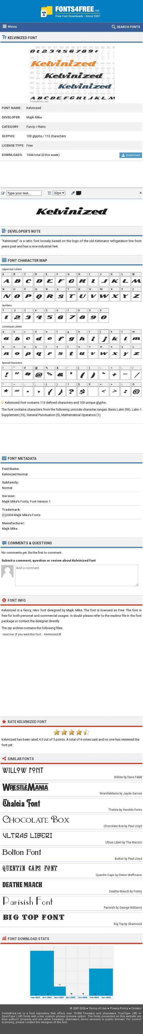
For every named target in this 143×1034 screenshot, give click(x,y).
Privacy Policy (119, 1008)
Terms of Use (98, 1008)
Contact (136, 1008)
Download (131, 155)
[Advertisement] (71, 174)
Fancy (30, 127)
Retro (42, 127)
